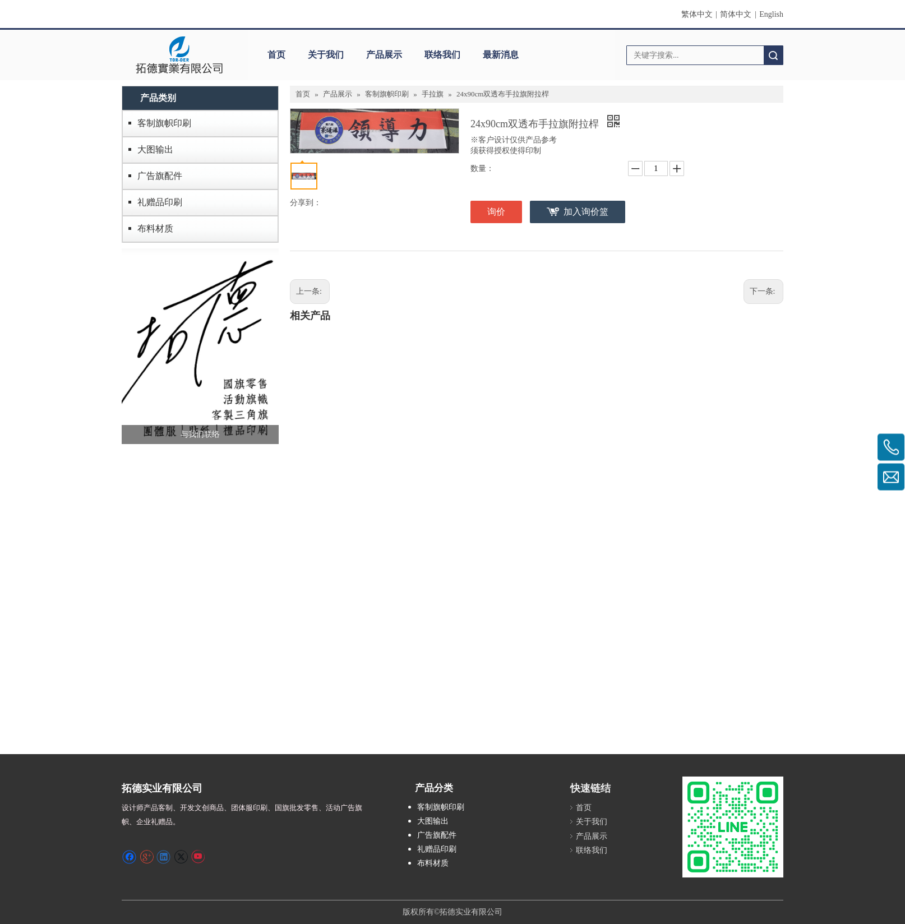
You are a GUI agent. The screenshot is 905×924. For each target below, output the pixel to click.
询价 (496, 211)
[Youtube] (198, 856)
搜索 (773, 55)
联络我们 (442, 54)
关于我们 (326, 54)
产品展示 (384, 54)
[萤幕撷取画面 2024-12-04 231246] (200, 346)
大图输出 (155, 149)
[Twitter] (181, 856)
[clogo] (179, 55)
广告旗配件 (159, 176)
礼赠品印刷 (159, 202)
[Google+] (147, 856)
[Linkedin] (163, 856)
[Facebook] (129, 856)
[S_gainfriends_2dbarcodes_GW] (732, 827)
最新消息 (501, 54)
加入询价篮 (586, 211)
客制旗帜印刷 (164, 123)
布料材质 (155, 228)
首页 (276, 54)
